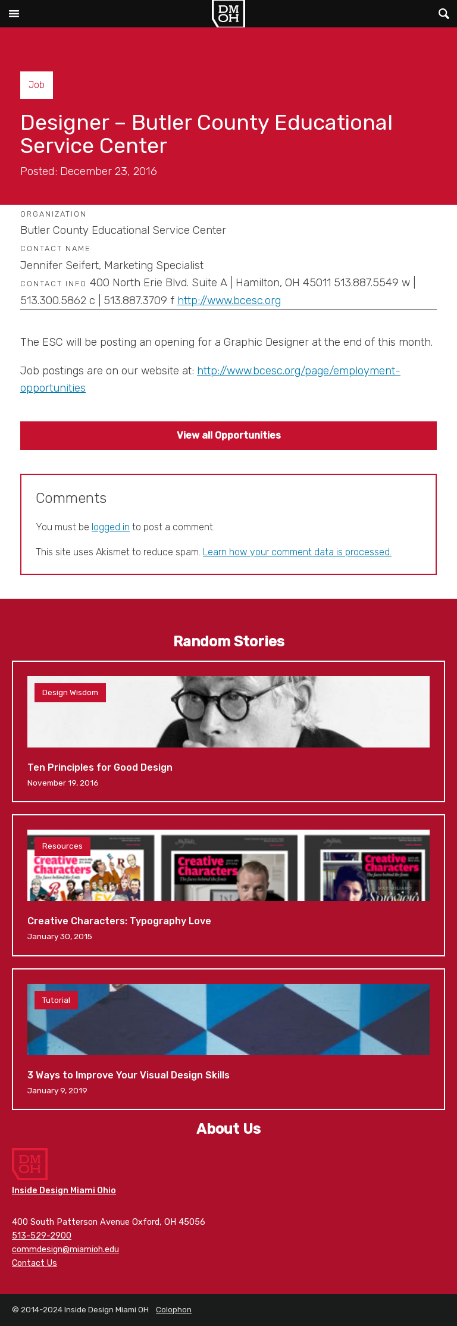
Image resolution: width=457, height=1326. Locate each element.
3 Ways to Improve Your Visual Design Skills (228, 1039)
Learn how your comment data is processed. (297, 552)
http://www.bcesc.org (229, 300)
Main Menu (13, 13)
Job (37, 84)
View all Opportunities (229, 435)
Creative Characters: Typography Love (228, 885)
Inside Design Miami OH (228, 13)
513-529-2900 (41, 1236)
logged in (111, 527)
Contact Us (34, 1263)
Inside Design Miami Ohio (64, 1191)
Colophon (174, 1309)
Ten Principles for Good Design (228, 731)
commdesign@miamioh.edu (65, 1249)
